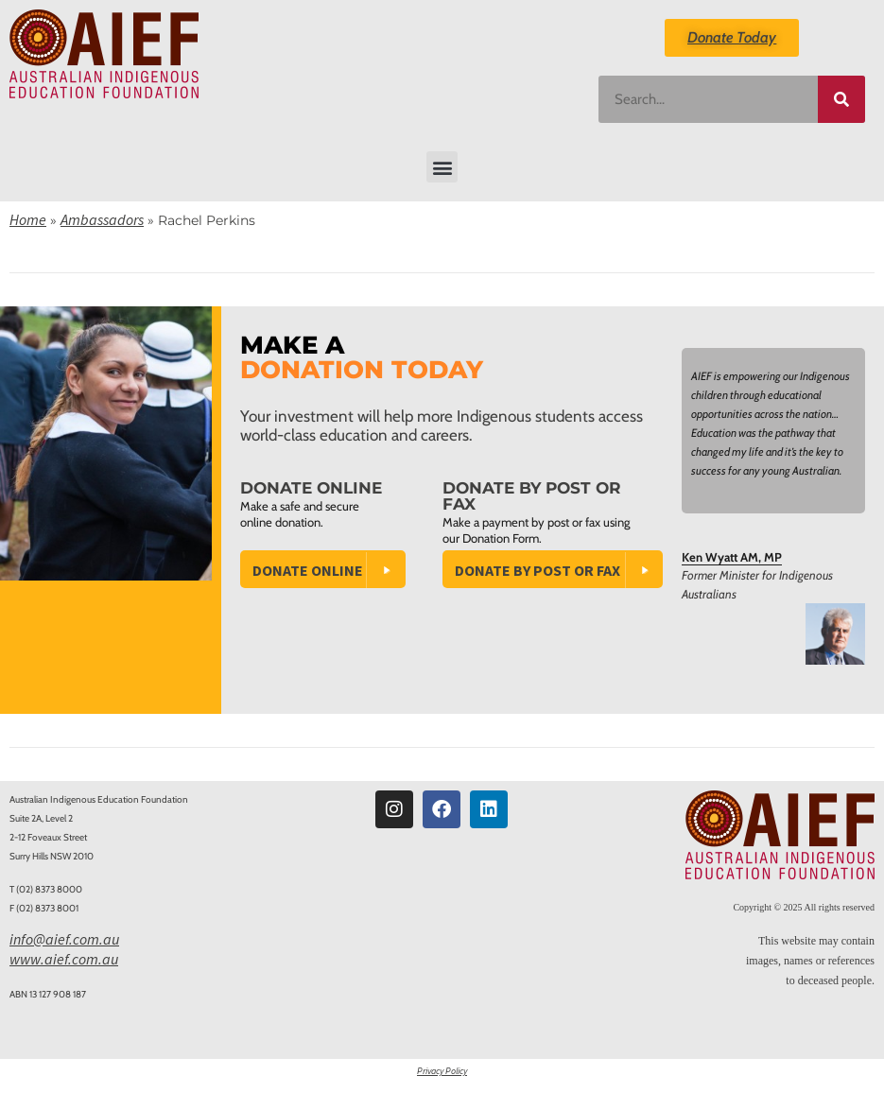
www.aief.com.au (63, 958)
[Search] (841, 99)
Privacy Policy (442, 1071)
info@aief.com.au (64, 938)
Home (27, 219)
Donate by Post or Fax (537, 570)
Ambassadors (102, 219)
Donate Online (307, 570)
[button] (442, 166)
